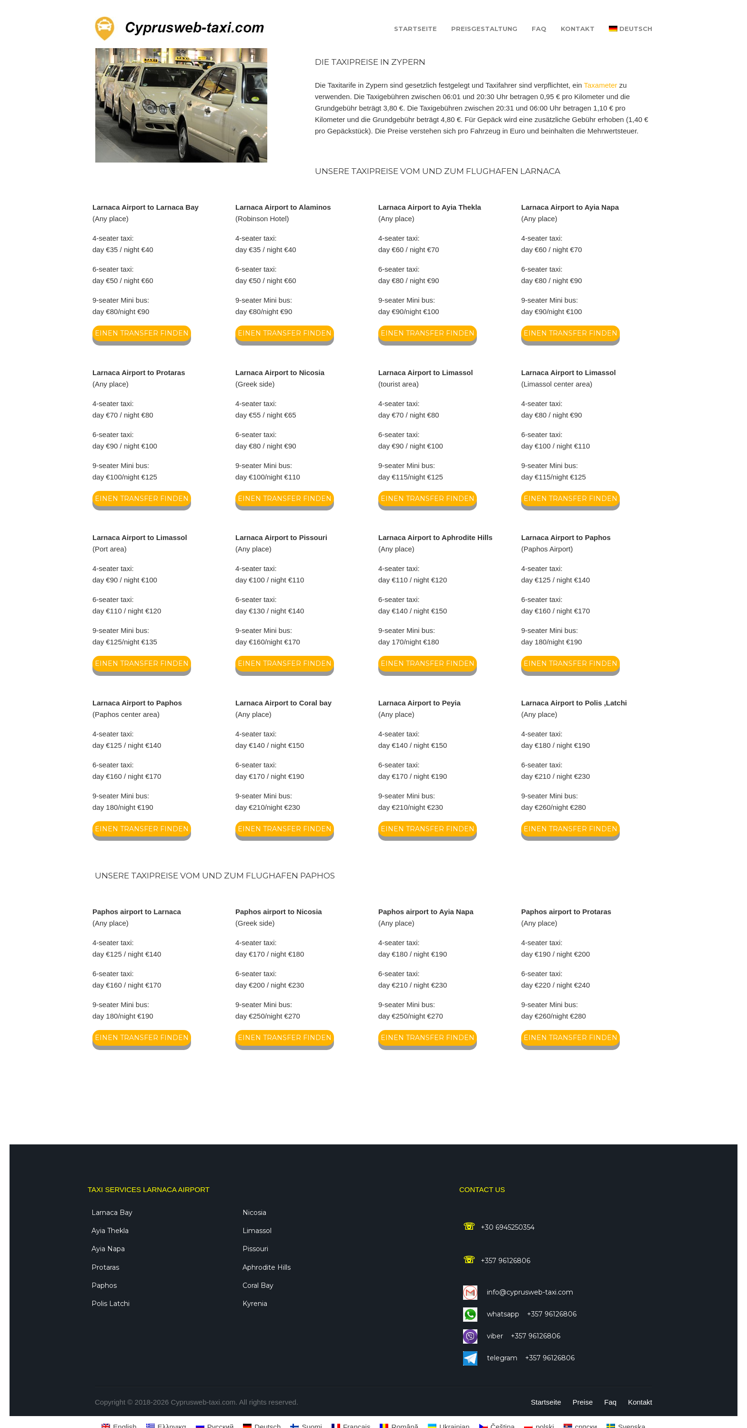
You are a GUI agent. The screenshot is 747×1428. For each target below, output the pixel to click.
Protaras (105, 1267)
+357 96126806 (503, 1260)
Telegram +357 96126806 (519, 1358)
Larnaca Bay (111, 1212)
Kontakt (578, 28)
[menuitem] (630, 29)
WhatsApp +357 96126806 (519, 1314)
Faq (539, 28)
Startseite (415, 28)
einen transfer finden (142, 333)
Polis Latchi (110, 1303)
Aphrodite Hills (266, 1267)
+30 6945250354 (506, 1227)
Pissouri (255, 1248)
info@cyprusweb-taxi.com (518, 1292)
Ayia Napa (108, 1248)
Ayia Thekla (110, 1230)
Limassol (257, 1230)
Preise (583, 1402)
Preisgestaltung (484, 28)
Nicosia (254, 1212)
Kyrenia (254, 1303)
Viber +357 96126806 (511, 1336)
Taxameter (601, 85)
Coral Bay (257, 1285)
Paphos (104, 1285)
